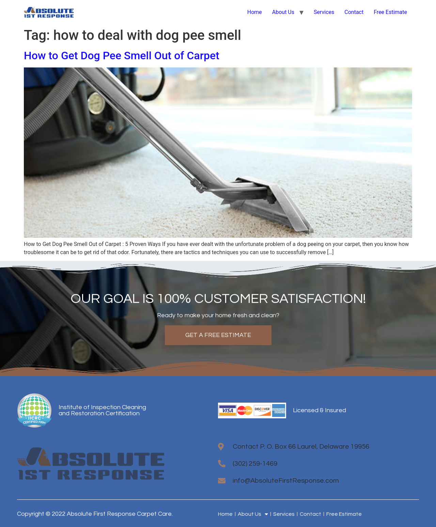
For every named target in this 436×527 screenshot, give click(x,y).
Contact (353, 12)
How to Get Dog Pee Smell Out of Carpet (121, 55)
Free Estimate (390, 12)
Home (254, 12)
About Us (283, 12)
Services (324, 12)
